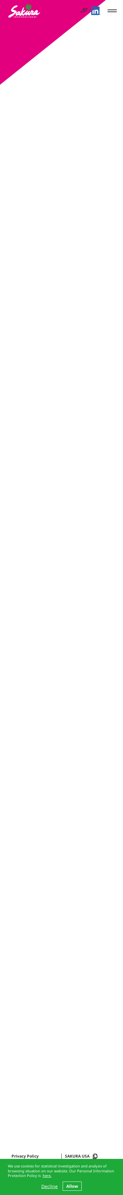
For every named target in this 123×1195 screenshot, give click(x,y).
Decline (49, 1186)
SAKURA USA (81, 1156)
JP (83, 11)
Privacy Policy (25, 1156)
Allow (72, 1186)
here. (47, 1175)
